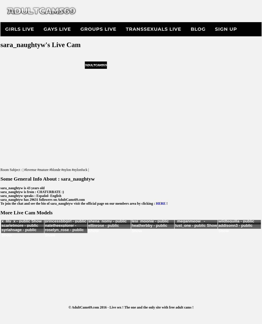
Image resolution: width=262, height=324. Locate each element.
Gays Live (57, 29)
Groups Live (98, 29)
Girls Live (19, 29)
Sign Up (226, 29)
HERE (161, 203)
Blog (198, 29)
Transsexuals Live (153, 29)
